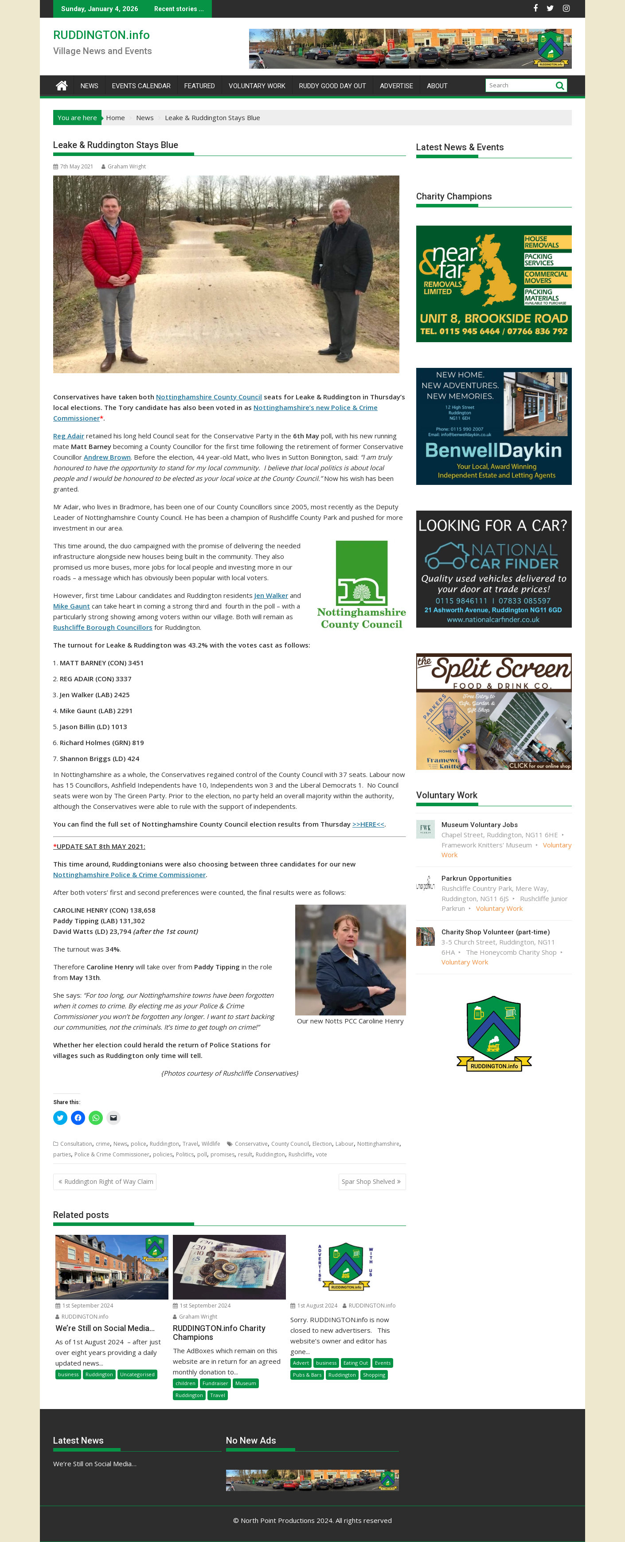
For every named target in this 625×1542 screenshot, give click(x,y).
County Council (290, 1144)
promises (222, 1154)
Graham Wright (124, 166)
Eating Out (356, 1362)
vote (321, 1154)
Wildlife (211, 1144)
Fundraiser (215, 1383)
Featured (199, 86)
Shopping (374, 1374)
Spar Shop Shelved (368, 1181)
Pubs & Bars (307, 1374)
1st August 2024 (313, 1305)
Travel (190, 1144)
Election (322, 1144)
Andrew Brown (107, 457)
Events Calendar (141, 86)
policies (162, 1154)
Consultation (76, 1144)
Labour (345, 1144)
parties (62, 1154)
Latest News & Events (460, 147)
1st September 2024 (84, 1305)
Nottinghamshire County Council (209, 396)
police (138, 1144)
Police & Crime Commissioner (111, 1154)
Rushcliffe (300, 1154)
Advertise (396, 86)
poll (202, 1154)
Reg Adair (68, 435)
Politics (185, 1154)
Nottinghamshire (378, 1144)
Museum (245, 1383)
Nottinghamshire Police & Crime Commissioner (129, 874)
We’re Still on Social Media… (95, 1463)
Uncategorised (137, 1374)
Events (383, 1362)
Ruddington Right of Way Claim (108, 1181)
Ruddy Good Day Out (332, 86)
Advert (301, 1362)
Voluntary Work (257, 86)
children (185, 1383)
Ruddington (164, 1144)
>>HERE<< (368, 824)
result (245, 1154)
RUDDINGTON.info (101, 35)
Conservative (251, 1144)
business (68, 1374)
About (437, 86)
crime (103, 1144)
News (89, 86)
